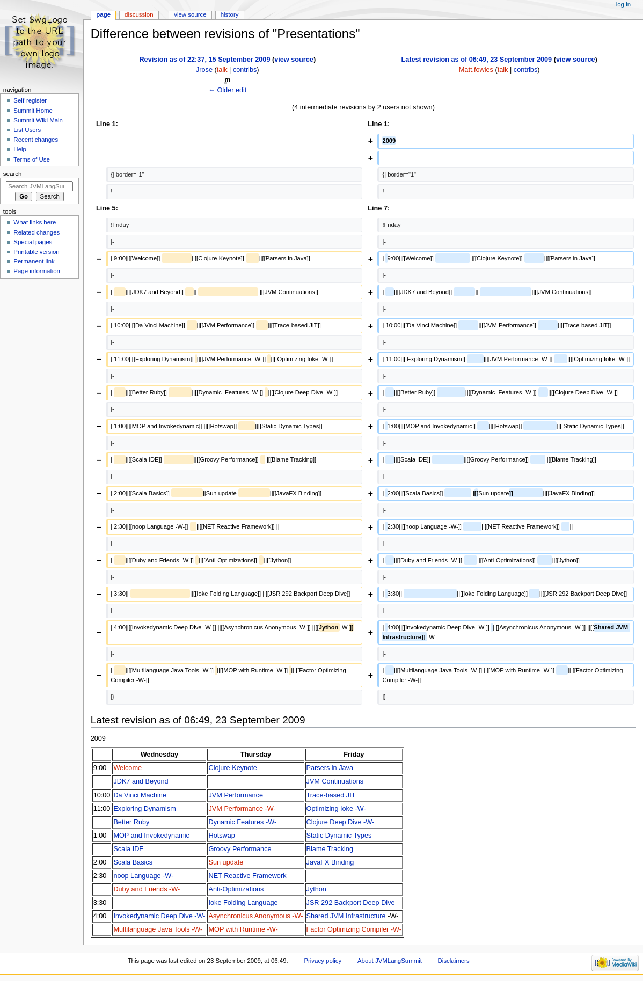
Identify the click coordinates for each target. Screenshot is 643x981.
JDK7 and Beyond (140, 781)
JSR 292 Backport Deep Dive (350, 902)
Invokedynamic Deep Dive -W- (159, 916)
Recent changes (35, 139)
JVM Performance (235, 795)
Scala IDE (128, 849)
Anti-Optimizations (236, 889)
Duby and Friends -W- (146, 889)
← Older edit (227, 90)
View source (190, 14)
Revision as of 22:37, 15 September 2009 (204, 59)
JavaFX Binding (330, 862)
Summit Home (33, 110)
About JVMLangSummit (389, 960)
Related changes (36, 232)
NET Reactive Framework (247, 876)
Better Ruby (131, 822)
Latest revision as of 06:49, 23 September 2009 (476, 59)
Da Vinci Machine (139, 795)
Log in (623, 4)
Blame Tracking (329, 849)
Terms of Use (31, 159)
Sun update (225, 862)
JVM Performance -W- (241, 808)
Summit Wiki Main (38, 120)
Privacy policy (322, 960)
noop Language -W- (143, 876)
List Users (27, 130)
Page (103, 14)
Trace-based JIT (331, 795)
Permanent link (33, 261)
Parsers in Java (329, 768)
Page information (36, 271)
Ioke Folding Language (242, 902)
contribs (245, 70)
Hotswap (221, 835)
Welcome (127, 768)
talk (222, 70)
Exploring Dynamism (144, 808)
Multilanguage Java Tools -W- (157, 929)
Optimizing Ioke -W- (336, 808)
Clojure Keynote (232, 768)
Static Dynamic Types (339, 835)
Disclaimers (454, 960)
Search (12, 174)
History (230, 14)
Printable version (36, 251)
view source (293, 59)
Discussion (139, 14)
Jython (316, 889)
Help (19, 149)
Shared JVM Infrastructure (346, 916)
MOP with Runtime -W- (242, 929)
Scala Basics (132, 862)
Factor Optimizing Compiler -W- (353, 929)
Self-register (30, 100)
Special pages (32, 242)
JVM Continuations (335, 781)
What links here (34, 222)
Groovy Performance (239, 849)
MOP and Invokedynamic (151, 835)
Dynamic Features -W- (242, 822)
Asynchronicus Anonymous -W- (255, 916)
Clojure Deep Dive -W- (340, 822)
